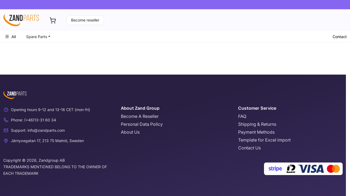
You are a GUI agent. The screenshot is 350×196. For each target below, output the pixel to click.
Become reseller (85, 20)
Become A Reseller (140, 116)
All (10, 36)
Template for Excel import (264, 140)
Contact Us (249, 148)
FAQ (242, 116)
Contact (340, 36)
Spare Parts (36, 36)
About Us (130, 132)
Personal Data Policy (142, 124)
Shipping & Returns (257, 124)
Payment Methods (256, 132)
